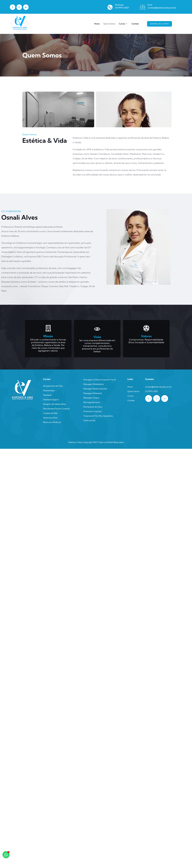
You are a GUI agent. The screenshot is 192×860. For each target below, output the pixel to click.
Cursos (123, 24)
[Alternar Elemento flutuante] (6, 854)
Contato (135, 24)
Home (97, 24)
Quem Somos (109, 24)
